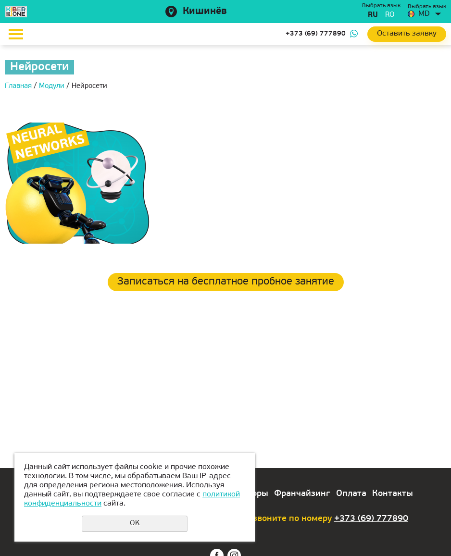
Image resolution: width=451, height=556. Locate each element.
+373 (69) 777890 (316, 33)
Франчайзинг (302, 493)
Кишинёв (205, 11)
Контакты (392, 493)
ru (373, 15)
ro (390, 15)
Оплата (351, 493)
